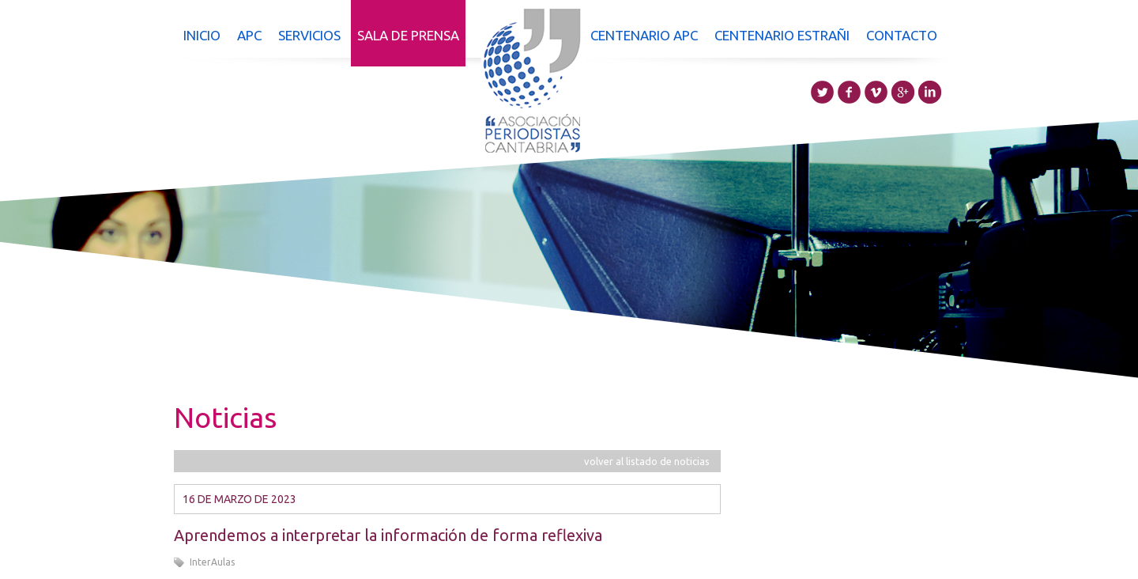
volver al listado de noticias (647, 461)
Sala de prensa (408, 35)
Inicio (201, 35)
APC (249, 35)
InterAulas (212, 562)
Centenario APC (644, 35)
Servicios (309, 35)
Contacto (901, 35)
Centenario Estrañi (782, 35)
